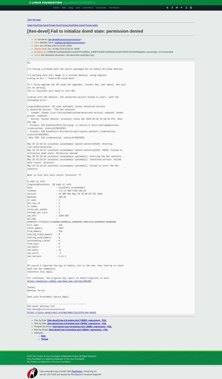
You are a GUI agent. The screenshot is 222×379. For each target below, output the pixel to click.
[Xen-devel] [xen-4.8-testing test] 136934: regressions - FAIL (76, 323)
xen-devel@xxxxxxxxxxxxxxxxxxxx (64, 39)
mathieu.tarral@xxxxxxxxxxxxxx (70, 42)
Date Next (42, 25)
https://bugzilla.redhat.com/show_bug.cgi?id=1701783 (59, 281)
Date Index (79, 25)
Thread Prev (54, 25)
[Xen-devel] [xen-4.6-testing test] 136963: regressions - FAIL (76, 320)
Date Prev (32, 25)
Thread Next (67, 25)
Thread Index (91, 25)
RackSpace (76, 371)
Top (29, 20)
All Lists (36, 20)
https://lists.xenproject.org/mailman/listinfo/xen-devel (61, 312)
